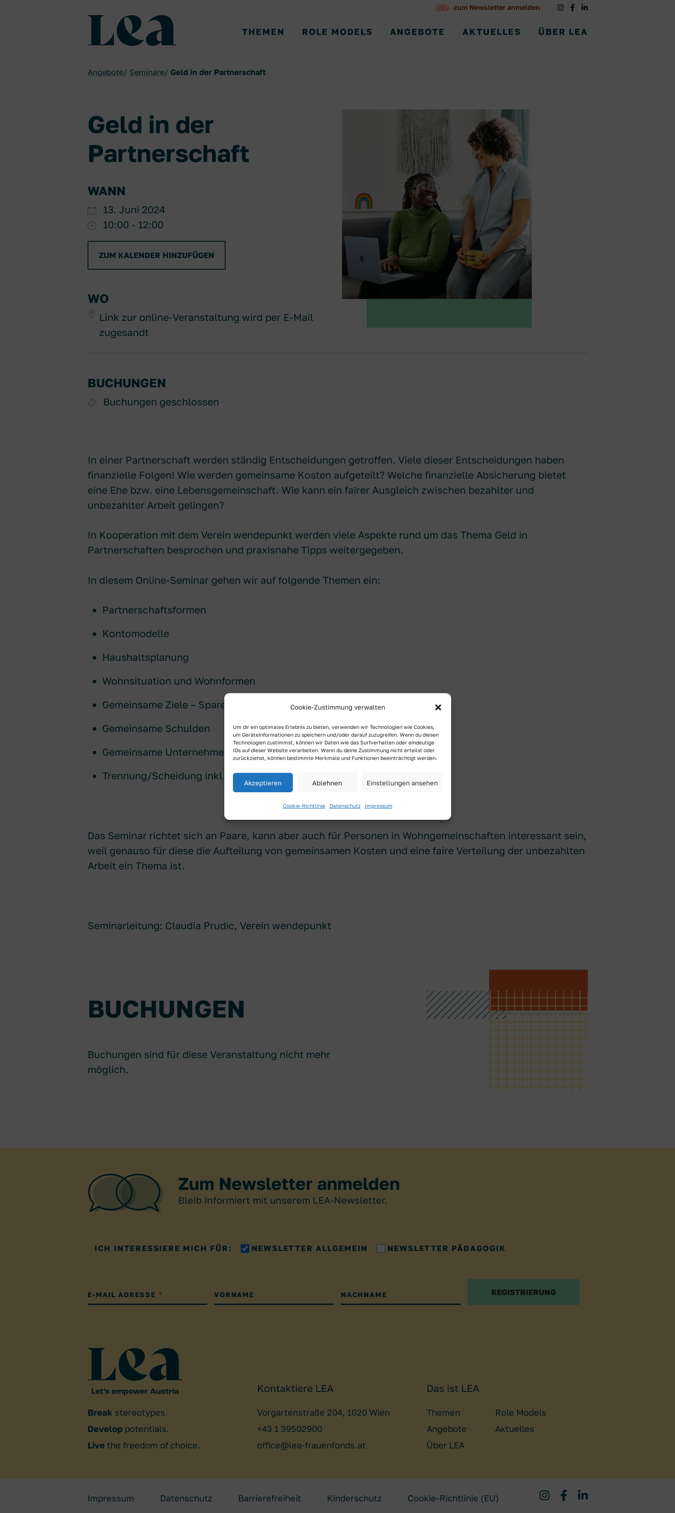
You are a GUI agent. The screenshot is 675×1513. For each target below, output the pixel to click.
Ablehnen (327, 783)
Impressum (378, 806)
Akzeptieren (263, 783)
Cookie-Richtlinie (304, 806)
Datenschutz (345, 806)
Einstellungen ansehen (402, 783)
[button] (438, 707)
